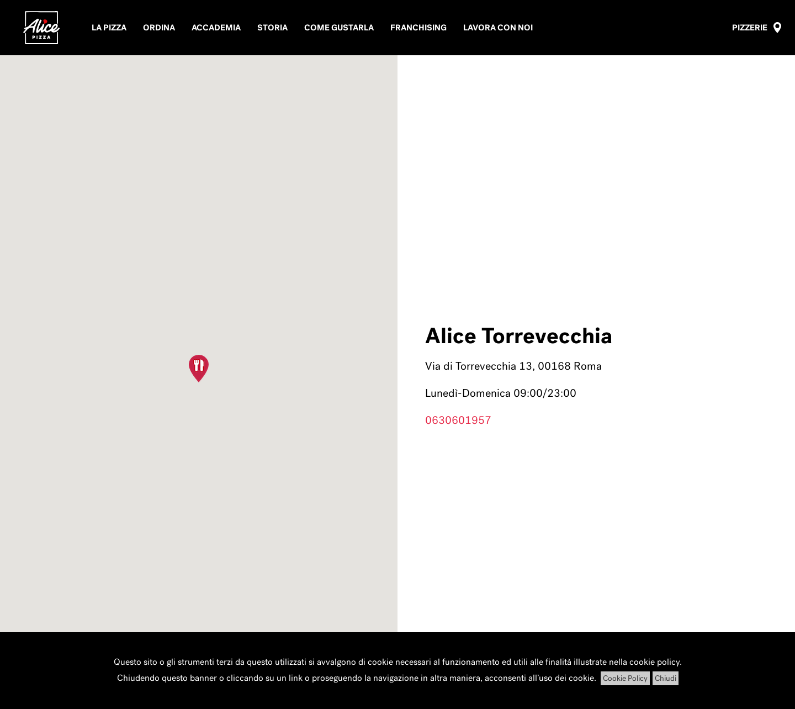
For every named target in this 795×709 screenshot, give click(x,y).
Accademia (216, 27)
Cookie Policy (625, 678)
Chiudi (665, 678)
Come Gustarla (339, 27)
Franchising (418, 27)
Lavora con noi (498, 27)
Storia (272, 27)
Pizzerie (749, 27)
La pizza (109, 27)
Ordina (159, 27)
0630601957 (458, 420)
